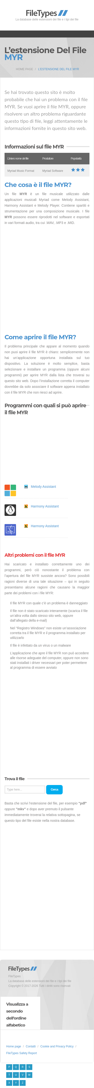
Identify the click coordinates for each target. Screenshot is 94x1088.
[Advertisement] (47, 279)
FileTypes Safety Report (21, 1053)
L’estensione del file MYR (58, 69)
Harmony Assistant (45, 506)
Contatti (31, 1046)
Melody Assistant (43, 486)
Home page (24, 69)
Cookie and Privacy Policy (57, 1046)
